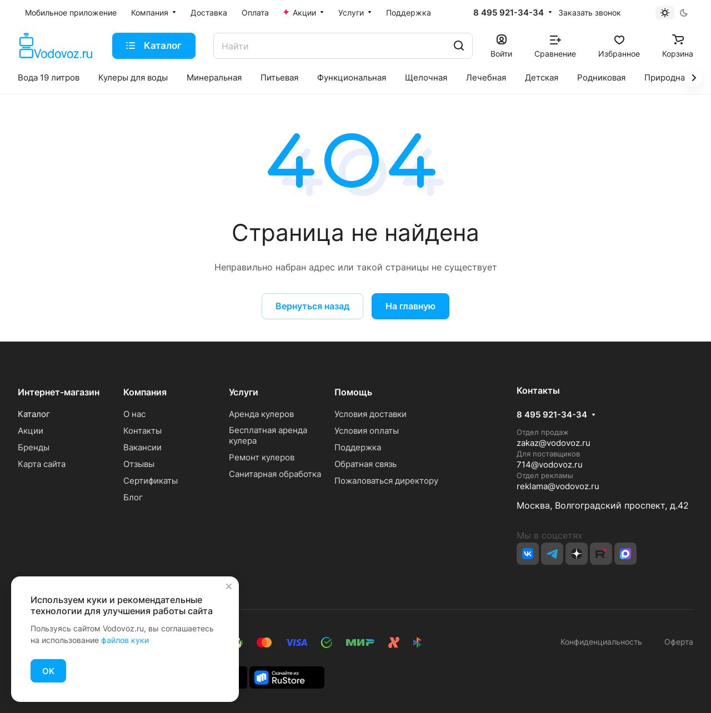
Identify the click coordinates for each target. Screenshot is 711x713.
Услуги (243, 392)
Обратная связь (365, 464)
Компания (145, 392)
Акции (30, 430)
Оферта (676, 641)
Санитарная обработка (275, 474)
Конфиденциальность (601, 641)
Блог (133, 497)
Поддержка (357, 447)
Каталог (34, 414)
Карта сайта (42, 464)
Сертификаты (150, 480)
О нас (134, 414)
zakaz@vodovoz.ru (553, 443)
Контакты (142, 430)
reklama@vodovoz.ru (558, 486)
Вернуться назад (312, 306)
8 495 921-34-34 (508, 13)
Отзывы (138, 464)
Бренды (33, 447)
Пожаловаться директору (386, 480)
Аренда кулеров (261, 414)
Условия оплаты (366, 430)
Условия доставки (370, 414)
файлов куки (125, 640)
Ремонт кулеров (261, 457)
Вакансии (142, 447)
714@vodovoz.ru (550, 464)
